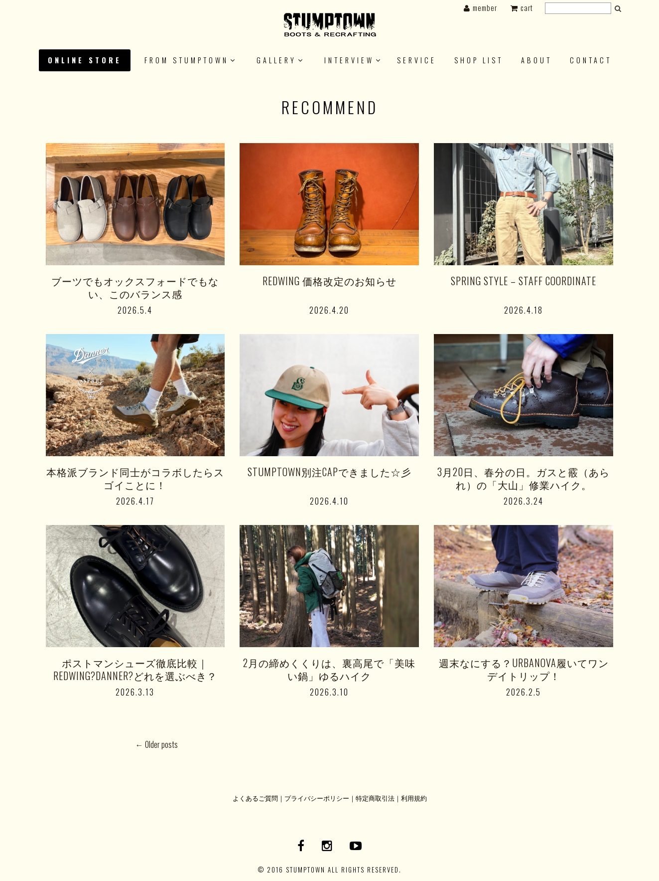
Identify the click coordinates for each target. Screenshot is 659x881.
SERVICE (416, 60)
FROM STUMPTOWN (186, 60)
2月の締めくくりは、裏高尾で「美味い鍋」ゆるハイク (329, 669)
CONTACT (591, 60)
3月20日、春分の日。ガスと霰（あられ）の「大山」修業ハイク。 (523, 478)
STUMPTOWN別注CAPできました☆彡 (329, 471)
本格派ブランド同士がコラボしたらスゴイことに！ (135, 478)
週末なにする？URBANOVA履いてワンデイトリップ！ (524, 669)
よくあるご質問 (255, 798)
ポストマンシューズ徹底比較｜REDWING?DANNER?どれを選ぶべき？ (135, 669)
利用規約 (414, 798)
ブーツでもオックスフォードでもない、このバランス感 (135, 287)
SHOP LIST (478, 60)
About (536, 60)
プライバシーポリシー (316, 798)
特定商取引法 (375, 798)
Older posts (156, 744)
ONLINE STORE (85, 60)
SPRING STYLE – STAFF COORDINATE (523, 280)
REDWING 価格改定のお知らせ (329, 280)
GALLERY (276, 60)
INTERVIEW (349, 60)
